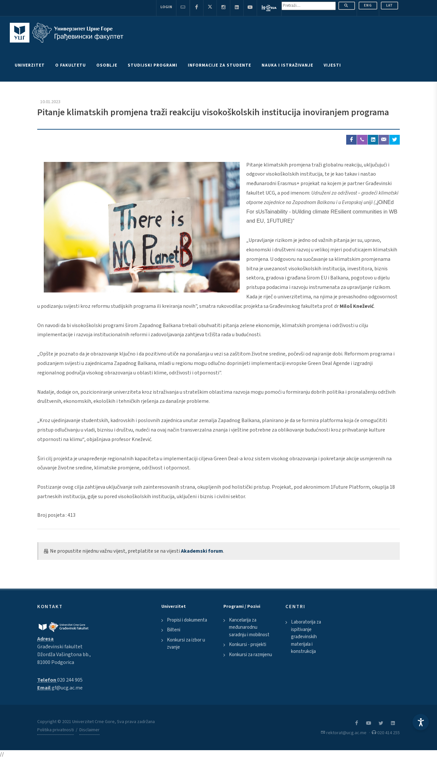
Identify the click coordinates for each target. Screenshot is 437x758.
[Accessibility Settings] (421, 722)
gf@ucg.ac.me (67, 687)
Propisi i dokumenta (187, 620)
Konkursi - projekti (247, 644)
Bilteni (173, 629)
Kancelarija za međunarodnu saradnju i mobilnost (249, 627)
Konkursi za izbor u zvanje (186, 644)
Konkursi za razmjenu (250, 654)
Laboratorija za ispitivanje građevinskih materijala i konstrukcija (306, 637)
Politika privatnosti (55, 730)
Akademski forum (202, 551)
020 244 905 (70, 680)
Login (166, 7)
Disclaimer (89, 730)
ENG (368, 5)
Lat (389, 5)
